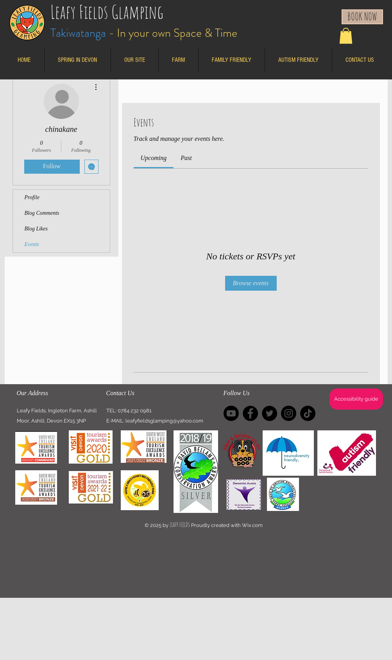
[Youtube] (231, 413)
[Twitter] (269, 413)
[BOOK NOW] (362, 16)
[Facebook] (250, 413)
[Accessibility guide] (356, 399)
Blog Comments (42, 213)
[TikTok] (307, 413)
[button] (346, 36)
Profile (32, 197)
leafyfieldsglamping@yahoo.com (164, 421)
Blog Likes (36, 229)
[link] (154, 158)
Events (32, 244)
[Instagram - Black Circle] (288, 413)
